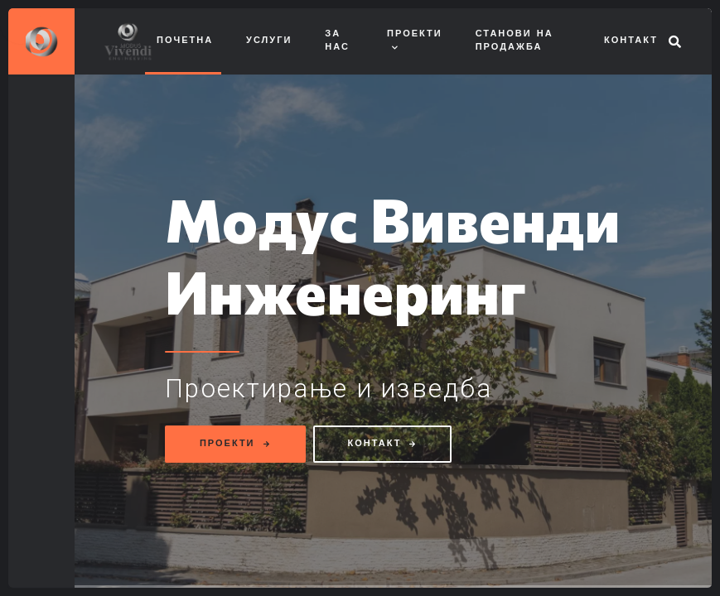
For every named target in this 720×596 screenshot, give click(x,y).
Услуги (269, 41)
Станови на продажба (514, 41)
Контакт (631, 41)
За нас (337, 41)
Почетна (185, 41)
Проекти (414, 34)
